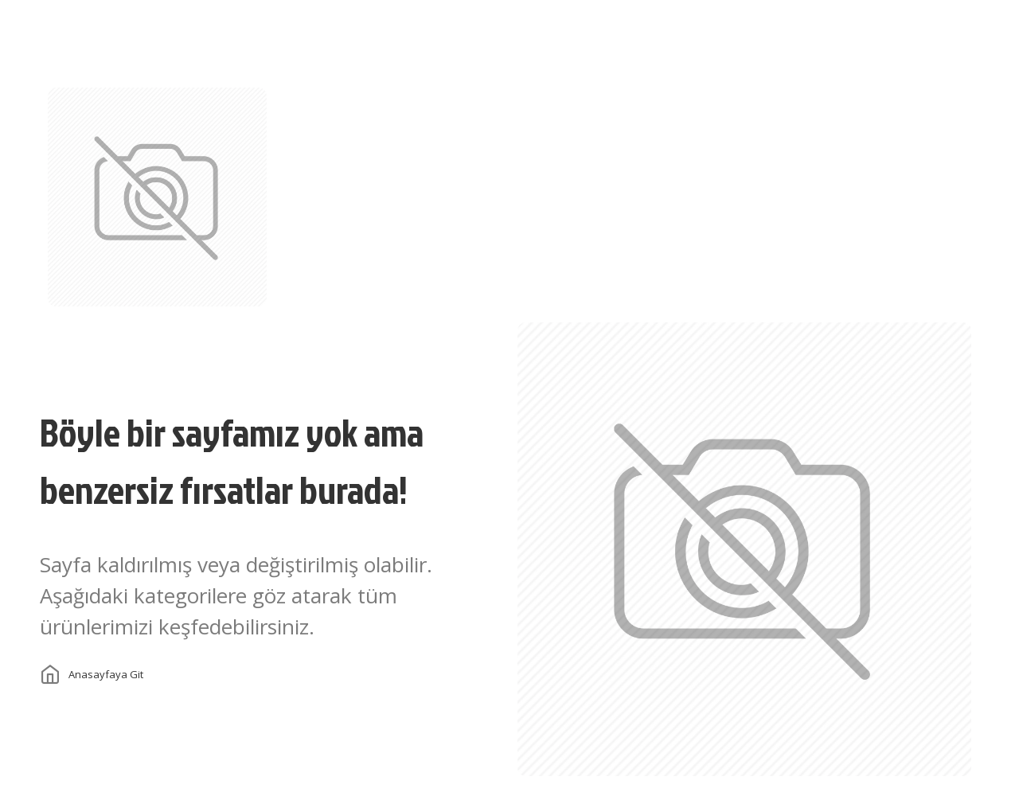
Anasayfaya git (105, 674)
